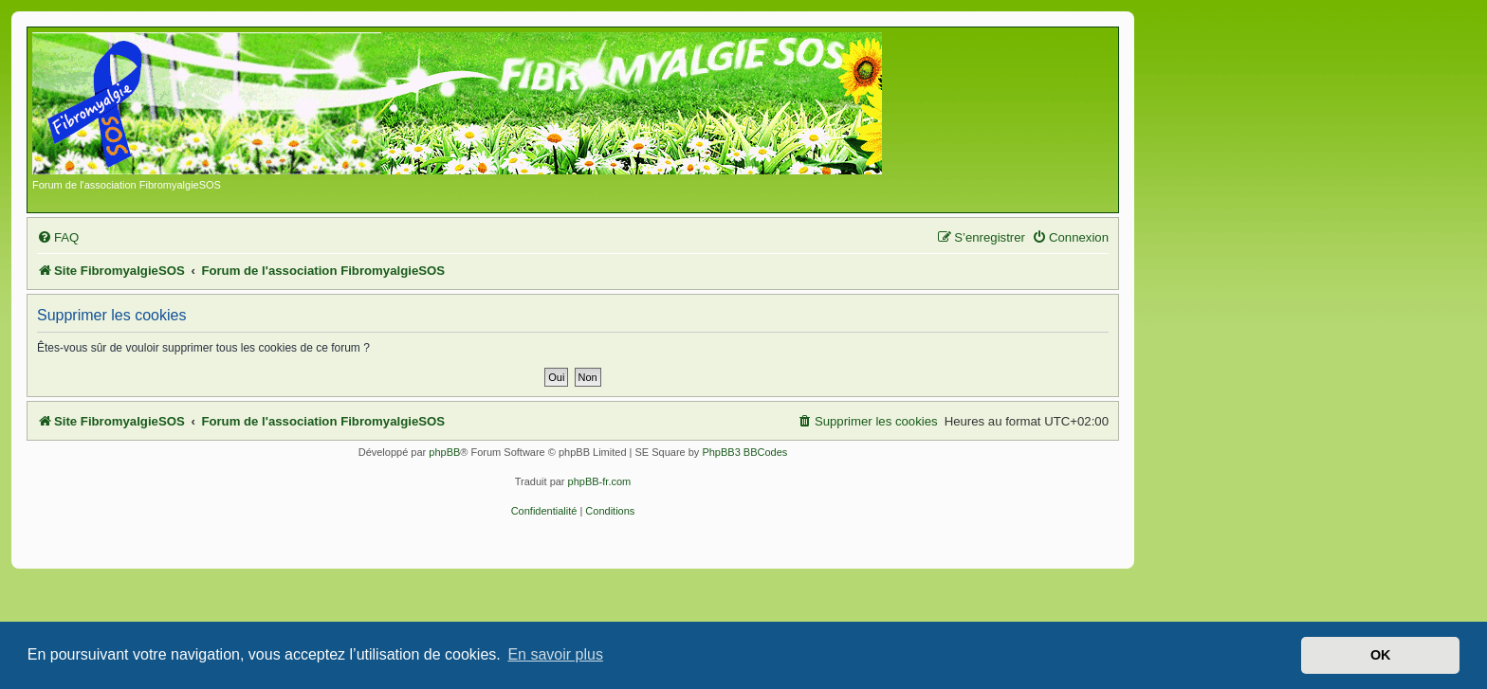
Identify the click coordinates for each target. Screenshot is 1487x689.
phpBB (444, 452)
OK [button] (1380, 654)
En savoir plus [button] (555, 654)
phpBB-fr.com (600, 481)
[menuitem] (58, 237)
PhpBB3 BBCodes (744, 452)
